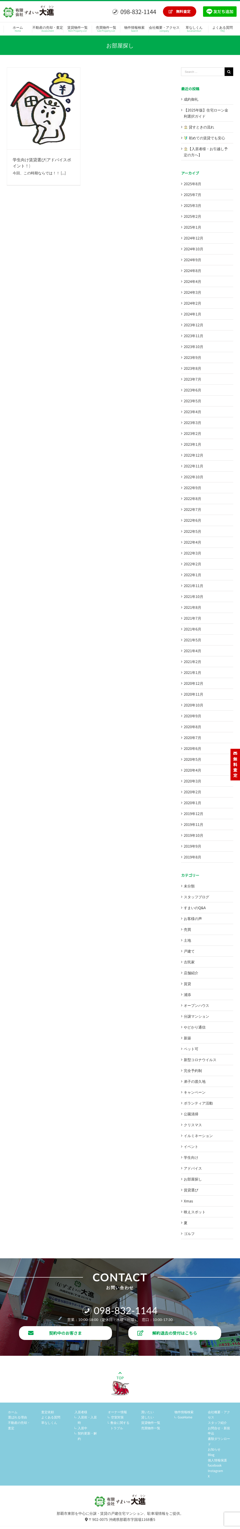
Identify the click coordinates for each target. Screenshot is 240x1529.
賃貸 (187, 983)
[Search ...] (203, 71)
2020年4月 (192, 770)
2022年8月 (192, 498)
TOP (120, 1383)
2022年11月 (193, 466)
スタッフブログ (196, 896)
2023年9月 (192, 357)
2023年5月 (192, 400)
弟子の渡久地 (195, 1081)
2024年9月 (192, 259)
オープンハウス (196, 1005)
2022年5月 (192, 531)
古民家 (189, 962)
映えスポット (195, 1211)
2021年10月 (193, 596)
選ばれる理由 (17, 1417)
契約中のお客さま (55, 1333)
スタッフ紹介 (217, 1422)
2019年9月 (192, 846)
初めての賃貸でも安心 (204, 137)
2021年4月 (192, 650)
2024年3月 (192, 292)
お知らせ (214, 1449)
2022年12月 (193, 455)
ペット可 (191, 1048)
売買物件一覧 (150, 1428)
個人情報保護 (217, 1460)
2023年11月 (193, 335)
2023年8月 (192, 368)
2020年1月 (192, 802)
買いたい (147, 1412)
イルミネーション (198, 1135)
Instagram (215, 1470)
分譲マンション (196, 1016)
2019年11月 (193, 824)
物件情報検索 (184, 1412)
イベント (191, 1146)
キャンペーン (195, 1092)
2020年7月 (192, 737)
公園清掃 (191, 1114)
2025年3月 (192, 205)
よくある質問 (50, 1417)
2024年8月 (192, 270)
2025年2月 (192, 216)
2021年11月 (193, 585)
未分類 (189, 886)
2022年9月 (192, 487)
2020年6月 (192, 748)
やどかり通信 (195, 1027)
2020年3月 (192, 781)
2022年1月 (192, 574)
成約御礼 (191, 99)
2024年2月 (192, 303)
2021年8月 (192, 607)
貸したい (147, 1417)
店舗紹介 (191, 972)
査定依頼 (47, 1412)
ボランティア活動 (198, 1103)
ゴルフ (189, 1233)
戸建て (189, 951)
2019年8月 (192, 857)
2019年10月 (193, 835)
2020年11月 (193, 694)
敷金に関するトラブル (119, 1425)
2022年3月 (192, 553)
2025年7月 (192, 194)
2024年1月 (192, 314)
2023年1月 (192, 444)
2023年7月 (192, 379)
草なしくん (49, 1422)
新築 (187, 1038)
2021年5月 (192, 639)
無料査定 (180, 11)
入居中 (82, 1428)
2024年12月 (193, 238)
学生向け (191, 1157)
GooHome (185, 1417)
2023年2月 (192, 433)
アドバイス (193, 1168)
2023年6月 (192, 390)
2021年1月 (192, 672)
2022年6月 (192, 520)
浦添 (187, 994)
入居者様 (81, 1412)
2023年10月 (193, 346)
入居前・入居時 (87, 1420)
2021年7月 (192, 618)
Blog (211, 1454)
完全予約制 (193, 1070)
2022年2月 (192, 564)
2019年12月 (193, 813)
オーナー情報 (117, 1412)
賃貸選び (191, 1189)
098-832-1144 (134, 11)
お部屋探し (193, 1179)
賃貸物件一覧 (150, 1422)
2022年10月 (193, 476)
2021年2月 (192, 661)
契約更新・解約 (87, 1436)
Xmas (188, 1201)
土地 (187, 940)
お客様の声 (193, 918)
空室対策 (117, 1417)
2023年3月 (192, 422)
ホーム (12, 1412)
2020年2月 (192, 791)
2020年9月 (192, 715)
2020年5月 (192, 759)
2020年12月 (193, 683)
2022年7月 (192, 509)
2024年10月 (193, 248)
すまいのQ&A (195, 907)
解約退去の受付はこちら (167, 1333)
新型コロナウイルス (200, 1059)
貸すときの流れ (199, 127)
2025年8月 (192, 183)
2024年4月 (192, 281)
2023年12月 (193, 324)
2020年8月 (192, 726)
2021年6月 (192, 629)
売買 (187, 929)
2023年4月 (192, 411)
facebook (215, 1465)
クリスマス (193, 1124)
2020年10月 (193, 705)
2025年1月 (192, 227)
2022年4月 (192, 542)
